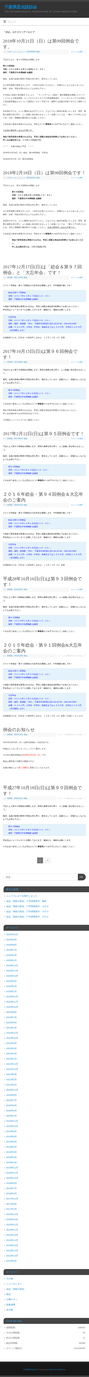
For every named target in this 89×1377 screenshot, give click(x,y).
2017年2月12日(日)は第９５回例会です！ (43, 433)
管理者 (9, 277)
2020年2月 (11, 1110)
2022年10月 (12, 1038)
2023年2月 (11, 1027)
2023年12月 (12, 996)
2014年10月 (12, 1245)
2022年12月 (12, 1033)
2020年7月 (11, 1100)
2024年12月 (12, 965)
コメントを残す (77, 52)
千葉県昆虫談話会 (20, 7)
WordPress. (61, 1370)
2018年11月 (12, 1172)
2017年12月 (12, 1198)
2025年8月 (11, 944)
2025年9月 (11, 939)
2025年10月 (12, 934)
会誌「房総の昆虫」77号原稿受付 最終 (26, 901)
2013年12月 (12, 1250)
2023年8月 (11, 1012)
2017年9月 (11, 1204)
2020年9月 (11, 1095)
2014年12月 (12, 1240)
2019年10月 (12, 1126)
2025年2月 (11, 955)
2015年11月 (12, 1229)
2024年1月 (11, 991)
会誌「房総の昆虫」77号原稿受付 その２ (27, 916)
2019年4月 (11, 1147)
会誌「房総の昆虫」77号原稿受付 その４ (27, 906)
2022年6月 (11, 1043)
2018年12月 (12, 1167)
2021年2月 (11, 1084)
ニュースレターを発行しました (21, 896)
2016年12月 (12, 1214)
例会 (38, 52)
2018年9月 (11, 1183)
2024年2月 (11, 986)
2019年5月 (11, 1141)
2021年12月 (12, 1064)
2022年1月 (11, 1058)
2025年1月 (11, 960)
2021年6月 (11, 1074)
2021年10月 (12, 1069)
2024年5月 (11, 981)
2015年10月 (12, 1235)
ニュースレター (14, 1284)
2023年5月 (11, 1022)
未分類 (9, 1309)
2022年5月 (11, 1048)
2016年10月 (12, 1219)
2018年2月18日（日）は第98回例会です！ (44, 172)
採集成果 (10, 1304)
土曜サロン (11, 1299)
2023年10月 (12, 1007)
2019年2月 (11, 1157)
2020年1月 (11, 1115)
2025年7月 (11, 950)
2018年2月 (11, 1193)
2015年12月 (12, 1224)
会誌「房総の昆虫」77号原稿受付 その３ (27, 911)
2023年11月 (12, 1001)
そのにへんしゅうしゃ (16, 52)
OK (80, 877)
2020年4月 (11, 1105)
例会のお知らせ (19, 729)
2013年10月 (12, 1255)
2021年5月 (11, 1079)
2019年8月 (11, 1136)
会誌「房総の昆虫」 (16, 1289)
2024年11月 (12, 970)
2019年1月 (11, 1162)
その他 (9, 1278)
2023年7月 (11, 1017)
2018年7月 (11, 1188)
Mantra (51, 1370)
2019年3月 (11, 1152)
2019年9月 (11, 1131)
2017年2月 (11, 1209)
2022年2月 (11, 1053)
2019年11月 (12, 1121)
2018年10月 (12, 1178)
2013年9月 (11, 1261)
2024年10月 (12, 976)
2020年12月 (12, 1090)
